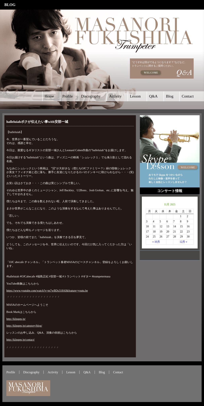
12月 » (183, 241)
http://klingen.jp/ (16, 318)
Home (49, 96)
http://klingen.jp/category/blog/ (24, 325)
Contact (188, 96)
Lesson (135, 96)
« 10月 (156, 241)
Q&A (153, 96)
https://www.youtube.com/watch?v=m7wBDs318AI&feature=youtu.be (47, 290)
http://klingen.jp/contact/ (20, 339)
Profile (67, 96)
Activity (115, 96)
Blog (169, 96)
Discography (91, 96)
